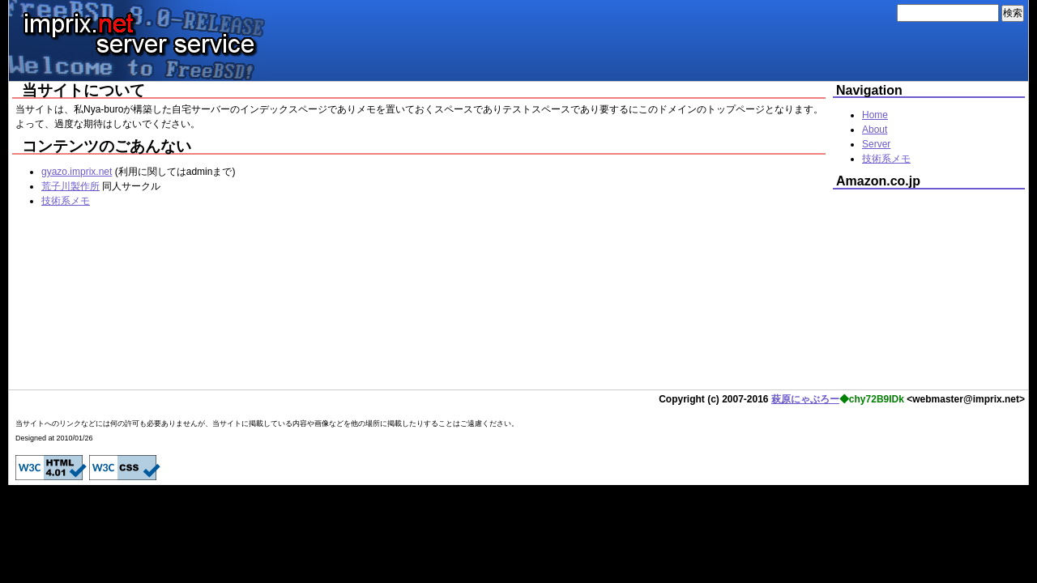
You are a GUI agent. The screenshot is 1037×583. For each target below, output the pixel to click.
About (874, 129)
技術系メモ (65, 200)
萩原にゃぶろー (805, 399)
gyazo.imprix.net (76, 171)
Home (875, 115)
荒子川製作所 (70, 186)
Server (876, 144)
